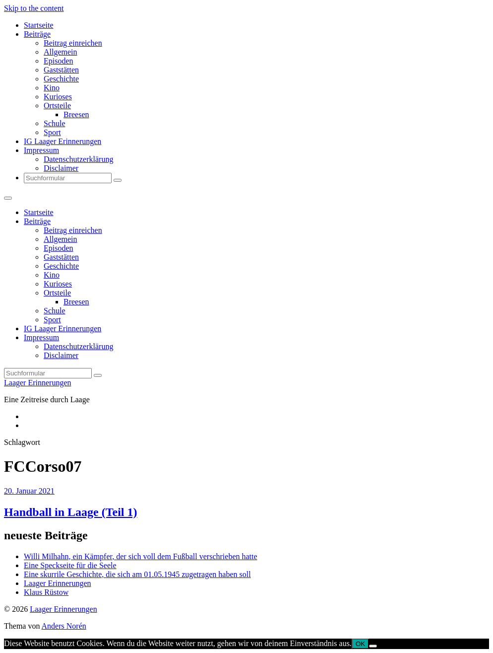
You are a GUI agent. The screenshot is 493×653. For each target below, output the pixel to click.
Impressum (41, 150)
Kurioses (58, 96)
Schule (54, 123)
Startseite (39, 25)
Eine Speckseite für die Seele (70, 565)
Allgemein (60, 52)
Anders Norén (64, 626)
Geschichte (61, 78)
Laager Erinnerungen (37, 382)
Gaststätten (61, 70)
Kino (52, 87)
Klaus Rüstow (46, 592)
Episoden (58, 61)
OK (360, 644)
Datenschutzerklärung (78, 159)
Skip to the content (33, 8)
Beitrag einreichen (73, 43)
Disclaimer (61, 168)
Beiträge (37, 34)
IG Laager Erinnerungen (62, 141)
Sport (52, 132)
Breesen (76, 114)
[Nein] (373, 646)
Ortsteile (57, 105)
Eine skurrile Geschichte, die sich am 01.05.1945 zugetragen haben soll (137, 574)
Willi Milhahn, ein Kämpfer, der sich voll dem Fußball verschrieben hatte (140, 556)
